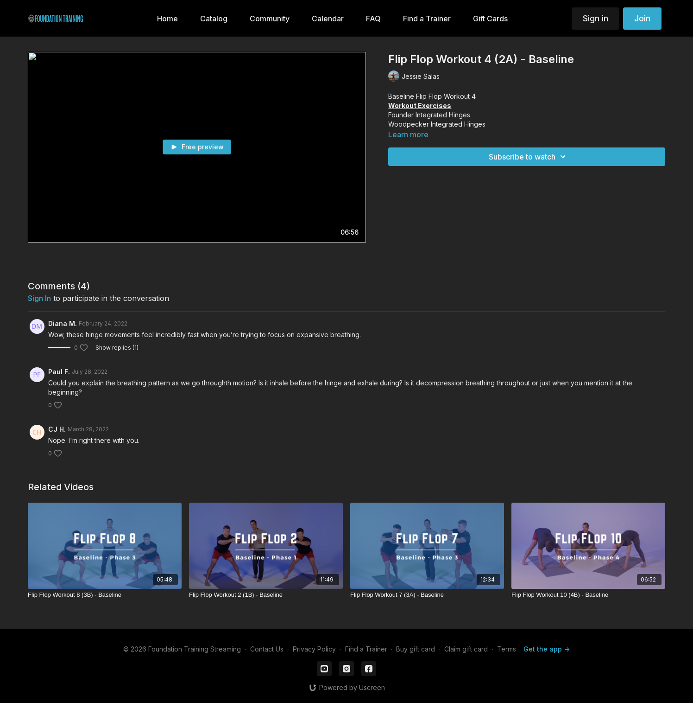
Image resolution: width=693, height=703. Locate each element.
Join (642, 18)
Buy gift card (415, 649)
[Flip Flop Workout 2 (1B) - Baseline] (266, 595)
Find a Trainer (366, 649)
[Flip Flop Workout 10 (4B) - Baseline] (588, 595)
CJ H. (57, 429)
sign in (39, 298)
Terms (506, 649)
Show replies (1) (117, 347)
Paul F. (59, 372)
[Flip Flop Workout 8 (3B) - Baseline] (105, 595)
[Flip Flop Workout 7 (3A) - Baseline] (427, 595)
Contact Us (267, 649)
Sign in (595, 18)
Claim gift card (466, 649)
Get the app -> (546, 649)
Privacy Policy (314, 649)
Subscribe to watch (528, 156)
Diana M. (62, 323)
